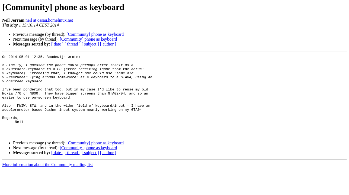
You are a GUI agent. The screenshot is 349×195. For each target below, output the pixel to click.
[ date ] (57, 44)
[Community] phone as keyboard (95, 34)
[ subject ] (90, 44)
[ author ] (108, 44)
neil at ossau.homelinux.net (49, 20)
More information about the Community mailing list (47, 180)
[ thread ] (73, 44)
